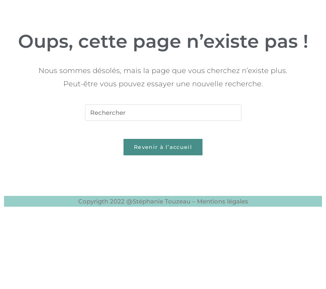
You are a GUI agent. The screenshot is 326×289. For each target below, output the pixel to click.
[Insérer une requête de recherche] (163, 112)
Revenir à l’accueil (163, 153)
